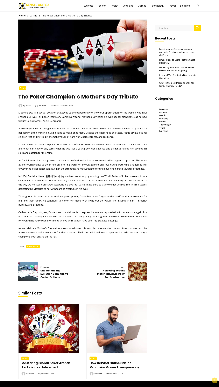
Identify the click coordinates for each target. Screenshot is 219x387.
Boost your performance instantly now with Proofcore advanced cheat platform (176, 52)
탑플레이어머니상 (55, 176)
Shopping (128, 5)
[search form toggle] (198, 5)
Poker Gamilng (33, 246)
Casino (23, 88)
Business (88, 5)
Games (142, 5)
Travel (172, 5)
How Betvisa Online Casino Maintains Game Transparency (115, 365)
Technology (157, 5)
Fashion (102, 5)
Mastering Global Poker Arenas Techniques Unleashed (46, 365)
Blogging (185, 5)
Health (114, 5)
